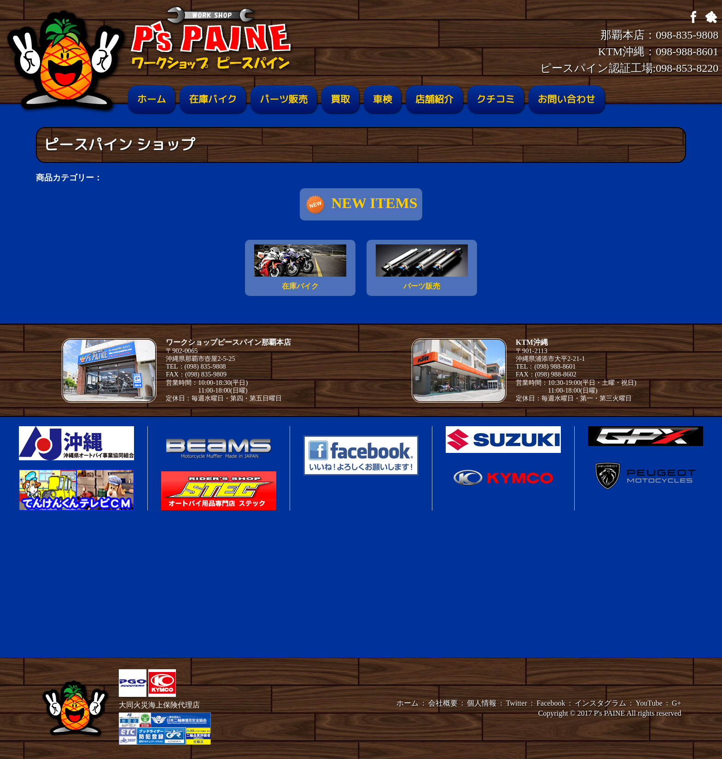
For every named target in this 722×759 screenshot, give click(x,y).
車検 (382, 99)
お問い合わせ (566, 99)
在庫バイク (213, 99)
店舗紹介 (434, 99)
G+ (676, 703)
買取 (340, 99)
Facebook (550, 703)
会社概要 (443, 703)
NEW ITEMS (360, 205)
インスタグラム (600, 703)
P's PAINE (609, 713)
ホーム (151, 99)
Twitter (516, 703)
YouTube (648, 703)
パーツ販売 (284, 99)
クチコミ (496, 99)
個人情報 (481, 703)
